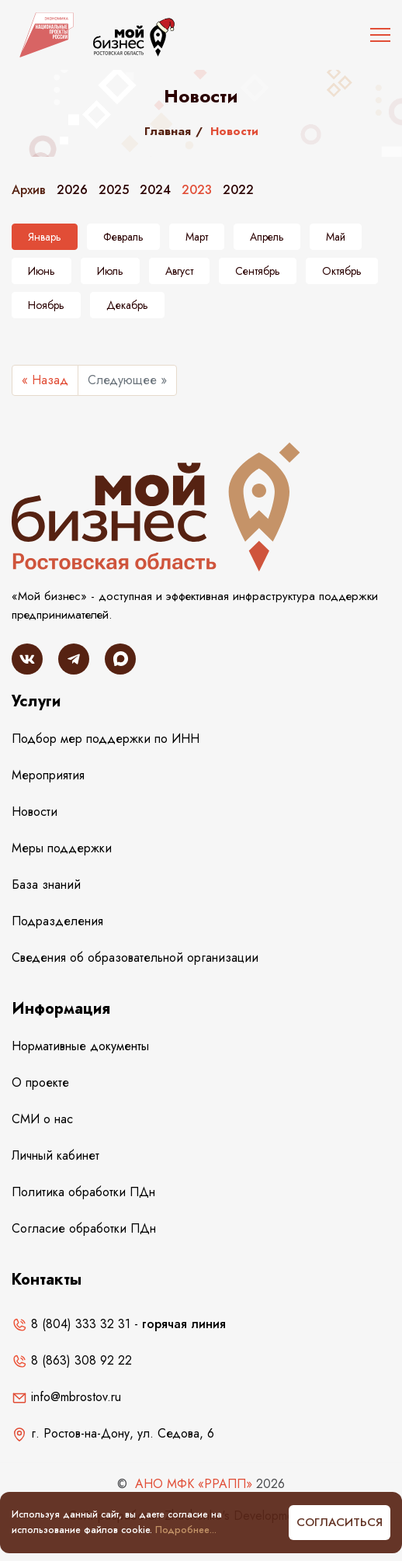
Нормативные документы (80, 1046)
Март (196, 237)
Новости (34, 811)
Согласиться (339, 1522)
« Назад (45, 380)
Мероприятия (48, 775)
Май (335, 237)
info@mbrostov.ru (66, 1397)
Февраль (123, 237)
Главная (167, 131)
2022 (238, 190)
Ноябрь (46, 305)
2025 (114, 190)
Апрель (267, 237)
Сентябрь (257, 271)
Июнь (41, 271)
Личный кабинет (55, 1155)
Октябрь (342, 271)
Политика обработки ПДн (83, 1192)
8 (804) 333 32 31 (71, 1324)
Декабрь (127, 305)
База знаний (46, 884)
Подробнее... (186, 1530)
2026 (72, 190)
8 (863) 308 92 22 (72, 1360)
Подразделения (57, 921)
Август (179, 271)
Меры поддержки (62, 848)
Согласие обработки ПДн (84, 1228)
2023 (197, 190)
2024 (155, 190)
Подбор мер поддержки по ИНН (105, 739)
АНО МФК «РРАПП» (193, 1484)
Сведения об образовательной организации (135, 957)
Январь (44, 237)
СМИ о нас (42, 1119)
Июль (110, 271)
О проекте (40, 1082)
